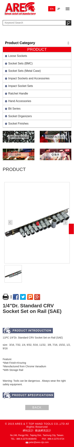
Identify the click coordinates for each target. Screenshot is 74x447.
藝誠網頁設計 (43, 430)
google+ (37, 297)
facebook (15, 297)
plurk (30, 297)
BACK (37, 407)
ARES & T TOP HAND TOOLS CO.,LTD (19, 8)
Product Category (37, 43)
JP (58, 8)
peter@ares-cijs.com (39, 442)
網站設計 (28, 430)
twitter (23, 297)
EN (51, 8)
